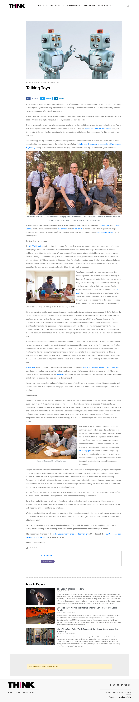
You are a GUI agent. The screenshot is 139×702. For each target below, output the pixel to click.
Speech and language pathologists (98, 129)
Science (52, 82)
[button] (32, 98)
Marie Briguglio (85, 451)
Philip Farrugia (81, 144)
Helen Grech (63, 229)
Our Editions (89, 6)
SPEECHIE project (36, 246)
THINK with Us (104, 6)
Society (58, 82)
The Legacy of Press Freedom (70, 589)
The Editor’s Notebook (49, 6)
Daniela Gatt (77, 229)
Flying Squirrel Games (104, 232)
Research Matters (71, 6)
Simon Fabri (104, 225)
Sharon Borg (30, 367)
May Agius (60, 374)
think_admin (46, 555)
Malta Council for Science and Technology (70, 534)
